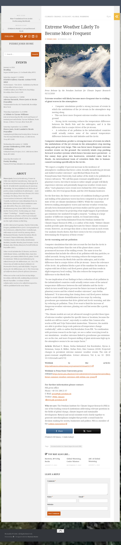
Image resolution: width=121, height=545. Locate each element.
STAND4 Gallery (9, 93)
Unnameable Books (11, 108)
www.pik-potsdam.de (57, 403)
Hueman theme (33, 540)
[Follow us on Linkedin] (33, 39)
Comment (51, 484)
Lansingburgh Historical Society (15, 138)
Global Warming (81, 20)
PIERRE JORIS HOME (21, 47)
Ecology (67, 20)
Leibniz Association (57, 427)
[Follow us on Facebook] (21, 39)
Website (50, 508)
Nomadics (16, 7)
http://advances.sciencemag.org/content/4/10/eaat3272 (70, 369)
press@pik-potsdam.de (62, 397)
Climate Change (53, 20)
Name (50, 500)
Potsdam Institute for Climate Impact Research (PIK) (66, 450)
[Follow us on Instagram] (29, 39)
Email (81, 500)
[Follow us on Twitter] (25, 39)
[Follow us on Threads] (36, 39)
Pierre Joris (52, 43)
